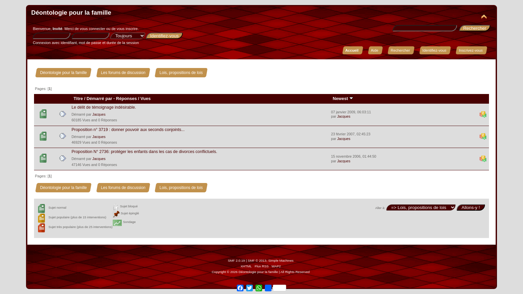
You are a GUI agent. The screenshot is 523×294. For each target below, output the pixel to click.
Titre (78, 98)
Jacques (98, 114)
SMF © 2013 (257, 260)
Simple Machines (281, 260)
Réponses (126, 98)
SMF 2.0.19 (236, 260)
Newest (343, 98)
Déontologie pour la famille (71, 12)
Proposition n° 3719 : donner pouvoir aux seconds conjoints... (127, 129)
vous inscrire (127, 29)
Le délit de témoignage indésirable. (103, 107)
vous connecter (92, 29)
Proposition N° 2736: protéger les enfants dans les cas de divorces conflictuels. (144, 151)
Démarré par (99, 98)
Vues (145, 98)
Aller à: (380, 208)
